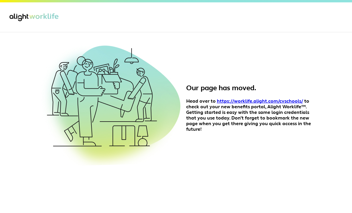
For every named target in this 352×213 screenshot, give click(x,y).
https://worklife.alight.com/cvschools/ (260, 101)
